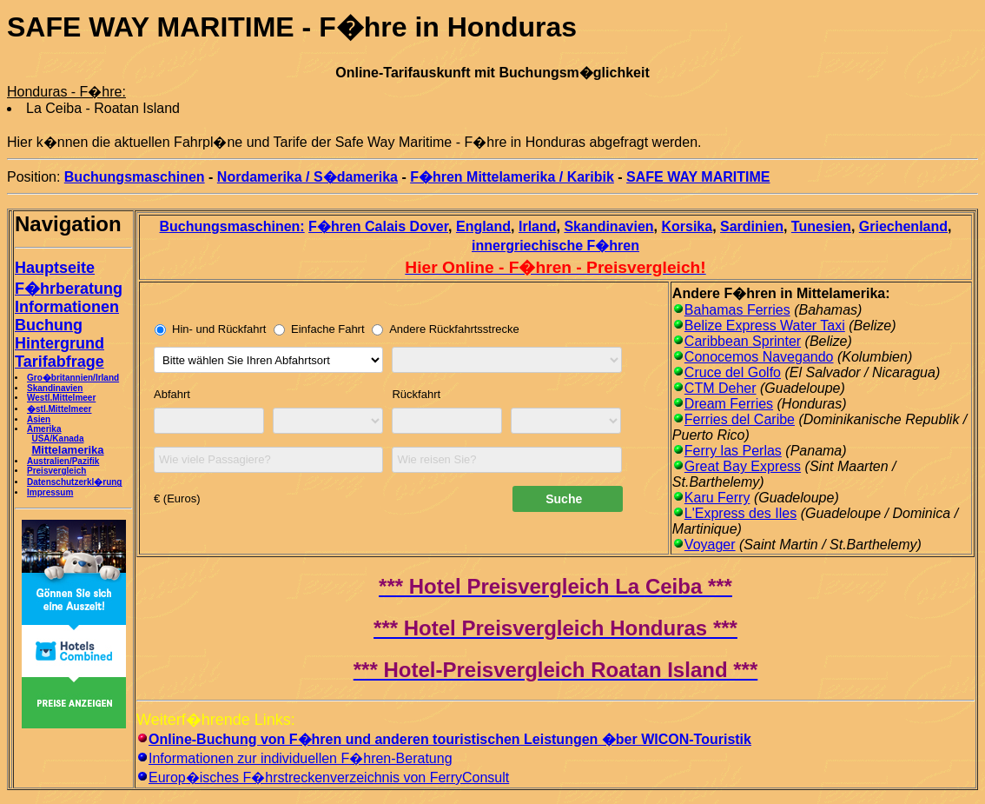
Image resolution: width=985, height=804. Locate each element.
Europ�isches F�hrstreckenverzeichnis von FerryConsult (329, 777)
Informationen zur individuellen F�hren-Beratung (301, 758)
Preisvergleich (56, 470)
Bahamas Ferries (737, 309)
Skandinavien (55, 388)
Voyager (710, 544)
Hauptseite (55, 267)
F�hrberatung (68, 288)
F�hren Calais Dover (378, 226)
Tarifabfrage (59, 361)
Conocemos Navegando (759, 356)
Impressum (50, 492)
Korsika (686, 226)
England (483, 226)
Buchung (49, 325)
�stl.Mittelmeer (59, 409)
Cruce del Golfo (732, 372)
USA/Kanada (57, 438)
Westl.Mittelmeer (61, 397)
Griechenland (903, 226)
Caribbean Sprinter (742, 341)
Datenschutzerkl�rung (74, 482)
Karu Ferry (717, 497)
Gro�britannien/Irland (73, 377)
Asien (38, 419)
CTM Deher (720, 388)
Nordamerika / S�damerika (307, 176)
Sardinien (751, 226)
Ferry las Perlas (733, 450)
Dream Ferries (728, 403)
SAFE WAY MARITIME (698, 176)
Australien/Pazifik (63, 461)
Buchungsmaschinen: (232, 226)
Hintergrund (59, 343)
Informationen (67, 307)
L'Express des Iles (740, 513)
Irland (538, 226)
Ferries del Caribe (739, 419)
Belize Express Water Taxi (764, 325)
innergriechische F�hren (555, 245)
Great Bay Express (742, 466)
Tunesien (821, 226)
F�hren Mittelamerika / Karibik (512, 176)
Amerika (44, 429)
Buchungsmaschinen (134, 176)
